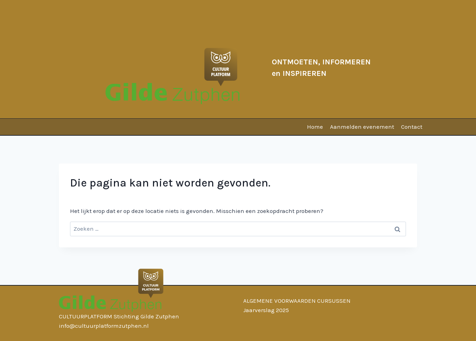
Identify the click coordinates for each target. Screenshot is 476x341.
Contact (411, 126)
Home (315, 126)
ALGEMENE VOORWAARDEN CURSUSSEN (297, 300)
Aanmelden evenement (362, 126)
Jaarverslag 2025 (266, 310)
